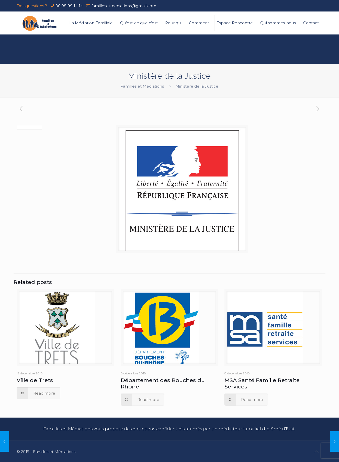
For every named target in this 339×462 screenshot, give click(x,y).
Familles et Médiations (142, 86)
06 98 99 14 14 (69, 5)
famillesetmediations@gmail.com (123, 5)
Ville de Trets (35, 380)
